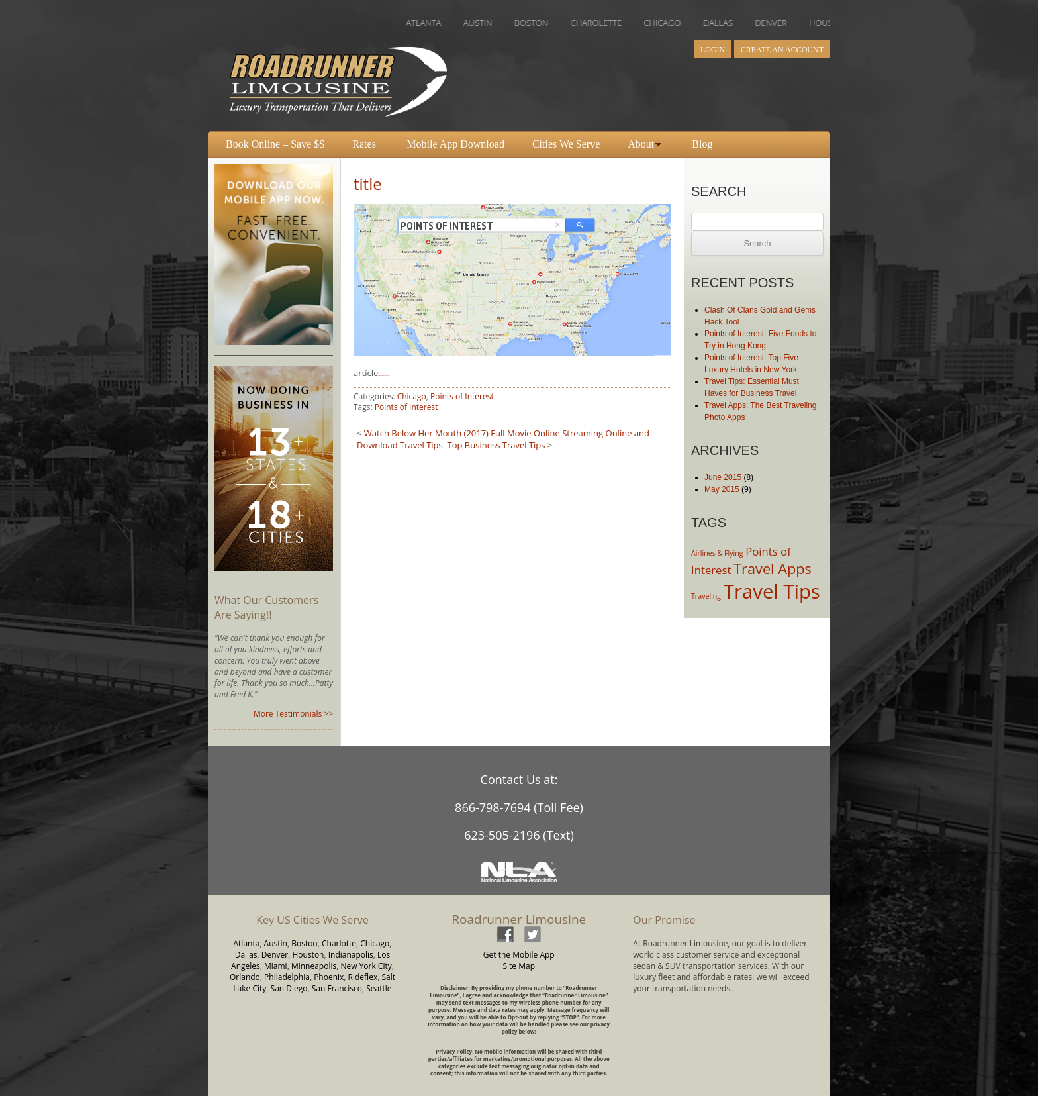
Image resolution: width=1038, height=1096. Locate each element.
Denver (274, 954)
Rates (364, 144)
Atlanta (247, 943)
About (641, 144)
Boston (304, 943)
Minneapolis (313, 965)
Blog (702, 144)
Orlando (245, 977)
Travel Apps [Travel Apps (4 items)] (772, 568)
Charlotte (339, 943)
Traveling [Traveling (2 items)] (706, 596)
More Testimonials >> (293, 713)
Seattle (378, 988)
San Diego (289, 988)
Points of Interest (462, 396)
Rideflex (363, 977)
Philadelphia (287, 977)
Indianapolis (350, 954)
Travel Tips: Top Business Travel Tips (472, 445)
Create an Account (782, 49)
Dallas (246, 954)
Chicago (411, 396)
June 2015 (722, 477)
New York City (365, 965)
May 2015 (721, 489)
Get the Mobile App (519, 954)
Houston (308, 954)
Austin (275, 943)
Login (712, 49)
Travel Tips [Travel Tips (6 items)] (772, 591)
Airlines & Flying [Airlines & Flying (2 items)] (717, 553)
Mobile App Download (455, 144)
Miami (275, 965)
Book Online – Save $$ (275, 144)
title (368, 184)
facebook (505, 934)
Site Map (518, 965)
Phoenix (329, 977)
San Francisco (337, 988)
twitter (532, 934)
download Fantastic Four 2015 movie (383, 375)
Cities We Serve (566, 144)
